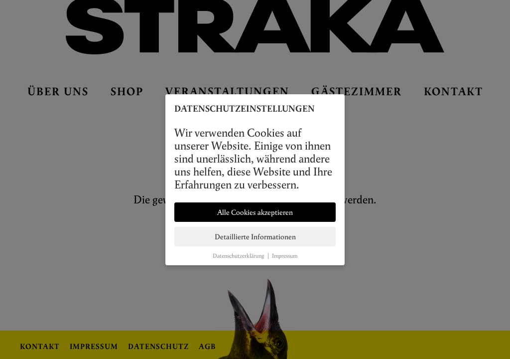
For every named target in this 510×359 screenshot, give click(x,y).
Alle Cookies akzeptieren (255, 212)
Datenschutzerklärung (238, 255)
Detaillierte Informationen (255, 236)
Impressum (284, 255)
